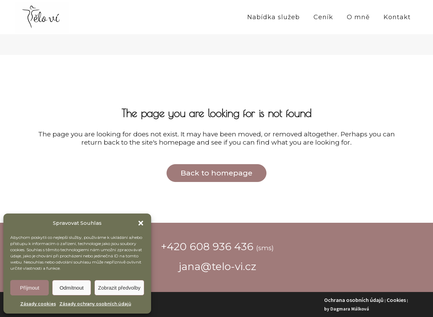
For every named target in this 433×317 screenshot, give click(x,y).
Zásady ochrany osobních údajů (95, 303)
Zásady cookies (38, 303)
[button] (140, 223)
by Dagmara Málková (346, 309)
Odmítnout (71, 288)
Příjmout (29, 288)
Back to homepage (216, 173)
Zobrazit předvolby (119, 288)
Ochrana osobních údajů (354, 299)
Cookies (396, 299)
